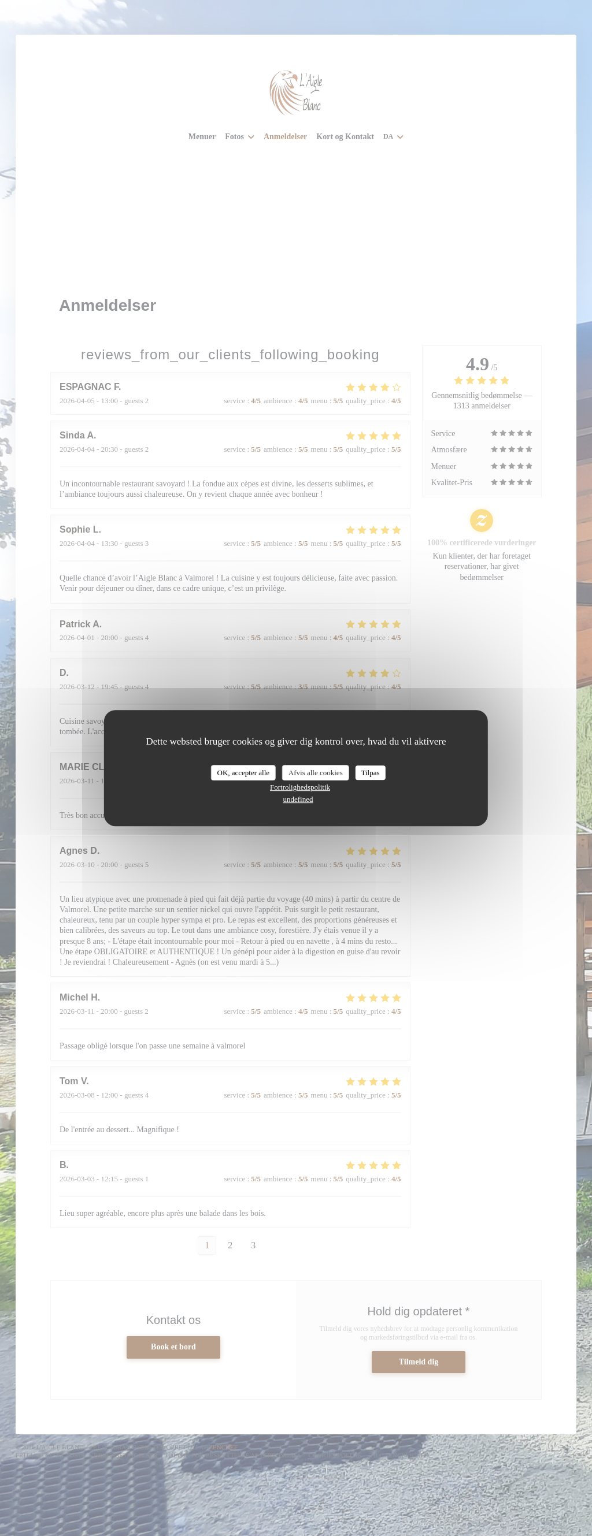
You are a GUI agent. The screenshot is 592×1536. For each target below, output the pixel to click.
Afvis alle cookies (315, 772)
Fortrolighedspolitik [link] (300, 787)
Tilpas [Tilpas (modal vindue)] (370, 772)
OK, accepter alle (243, 772)
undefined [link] (298, 799)
